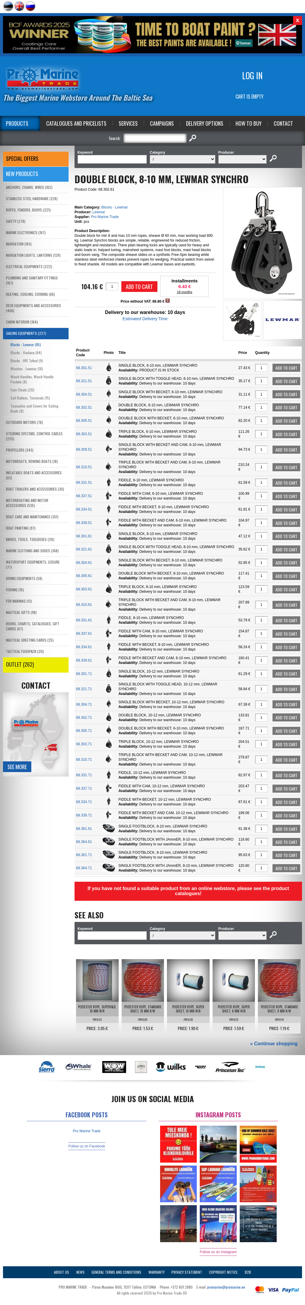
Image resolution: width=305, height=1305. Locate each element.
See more (17, 767)
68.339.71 (84, 815)
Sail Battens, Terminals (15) (30, 397)
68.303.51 (84, 434)
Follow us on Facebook (86, 1146)
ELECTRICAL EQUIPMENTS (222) (29, 266)
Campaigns (162, 123)
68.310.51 (84, 467)
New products (22, 174)
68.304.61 (84, 563)
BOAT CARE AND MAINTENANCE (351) (32, 516)
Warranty (156, 1272)
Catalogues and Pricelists (76, 123)
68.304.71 (84, 704)
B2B (248, 1272)
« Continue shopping (274, 1043)
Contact (283, 123)
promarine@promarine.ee (226, 1287)
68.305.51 (84, 421)
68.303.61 (84, 589)
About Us (61, 1272)
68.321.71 (84, 689)
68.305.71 (84, 731)
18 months (184, 292)
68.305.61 (84, 576)
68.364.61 (84, 842)
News (80, 1272)
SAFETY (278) (15, 221)
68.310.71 (84, 760)
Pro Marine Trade (105, 217)
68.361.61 (84, 829)
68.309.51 (84, 449)
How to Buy (248, 123)
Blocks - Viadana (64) (26, 352)
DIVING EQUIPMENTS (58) (24, 578)
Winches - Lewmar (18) (26, 368)
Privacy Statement (186, 1272)
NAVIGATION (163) (19, 243)
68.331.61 (84, 620)
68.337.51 (84, 496)
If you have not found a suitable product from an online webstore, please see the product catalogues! (188, 891)
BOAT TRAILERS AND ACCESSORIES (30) (35, 488)
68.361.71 (84, 855)
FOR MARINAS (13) (19, 600)
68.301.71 (84, 674)
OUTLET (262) (20, 664)
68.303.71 (84, 744)
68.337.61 (84, 633)
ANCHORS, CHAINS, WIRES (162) (29, 187)
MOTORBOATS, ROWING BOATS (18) (32, 461)
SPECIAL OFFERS (22, 158)
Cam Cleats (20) (22, 389)
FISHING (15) (15, 589)
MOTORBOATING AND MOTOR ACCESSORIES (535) (27, 503)
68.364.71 (84, 868)
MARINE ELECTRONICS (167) (26, 232)
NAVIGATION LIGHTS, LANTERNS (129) (33, 255)
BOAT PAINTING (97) (20, 528)
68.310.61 (84, 605)
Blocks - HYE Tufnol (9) (26, 360)
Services (128, 123)
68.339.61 (84, 660)
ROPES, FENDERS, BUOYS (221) (28, 209)
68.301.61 (84, 536)
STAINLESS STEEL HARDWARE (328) (32, 198)
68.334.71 (84, 802)
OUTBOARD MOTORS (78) (24, 422)
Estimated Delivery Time (145, 318)
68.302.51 (84, 407)
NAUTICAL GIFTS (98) (21, 612)
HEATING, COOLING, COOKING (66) (30, 294)
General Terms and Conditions (116, 1272)
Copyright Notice (223, 1272)
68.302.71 (84, 718)
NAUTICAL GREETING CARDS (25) (30, 640)
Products (17, 123)
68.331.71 (84, 775)
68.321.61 (84, 549)
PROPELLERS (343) (19, 449)
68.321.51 (84, 381)
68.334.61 (84, 647)
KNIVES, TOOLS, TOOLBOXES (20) (30, 539)
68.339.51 (84, 523)
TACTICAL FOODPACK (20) (25, 651)
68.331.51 (84, 482)
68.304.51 (84, 394)
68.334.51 (84, 509)
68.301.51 (84, 368)
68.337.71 (84, 788)
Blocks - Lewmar (114, 207)
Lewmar (98, 212)
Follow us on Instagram (218, 1252)
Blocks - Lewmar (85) (25, 344)
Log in (252, 75)
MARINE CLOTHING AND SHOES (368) (32, 550)
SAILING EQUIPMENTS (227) (26, 333)
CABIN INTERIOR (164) (22, 321)
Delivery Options (204, 123)
